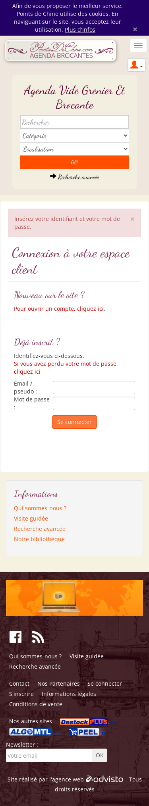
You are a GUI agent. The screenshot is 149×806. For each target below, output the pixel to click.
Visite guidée (31, 518)
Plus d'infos (80, 29)
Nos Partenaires (58, 683)
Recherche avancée (74, 177)
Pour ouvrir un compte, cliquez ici (59, 308)
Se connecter (104, 683)
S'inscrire (21, 694)
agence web (68, 779)
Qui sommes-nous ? (40, 508)
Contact (19, 683)
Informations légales (69, 694)
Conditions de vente (35, 704)
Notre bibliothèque (39, 539)
